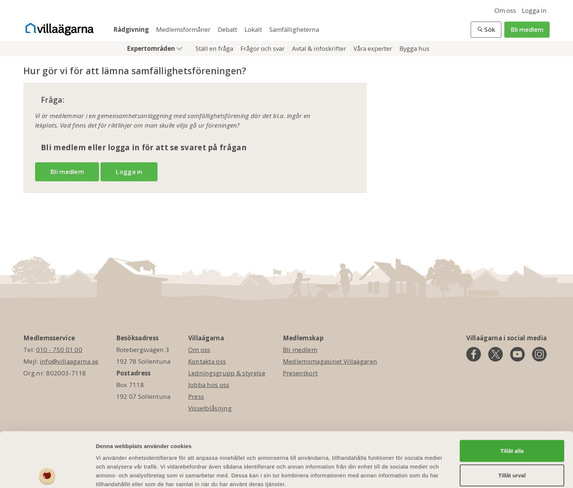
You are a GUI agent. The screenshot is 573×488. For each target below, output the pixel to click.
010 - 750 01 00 (59, 349)
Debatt (228, 29)
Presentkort (300, 373)
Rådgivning (131, 29)
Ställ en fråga (215, 48)
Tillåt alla (512, 416)
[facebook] (473, 354)
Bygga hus (414, 48)
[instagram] (539, 354)
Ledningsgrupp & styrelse (226, 373)
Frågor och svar (263, 48)
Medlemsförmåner (184, 29)
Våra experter (373, 48)
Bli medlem (527, 29)
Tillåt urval (512, 441)
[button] (486, 30)
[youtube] (517, 354)
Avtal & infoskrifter (320, 48)
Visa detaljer (397, 473)
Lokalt (253, 29)
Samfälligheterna (294, 29)
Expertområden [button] (152, 48)
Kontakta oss (207, 361)
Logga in (534, 10)
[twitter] (495, 354)
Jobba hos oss (208, 385)
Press (196, 396)
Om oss (505, 10)
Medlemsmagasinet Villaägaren (330, 361)
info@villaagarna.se (69, 361)
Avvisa (512, 466)
